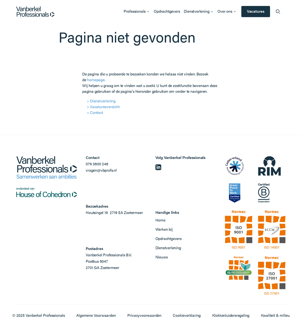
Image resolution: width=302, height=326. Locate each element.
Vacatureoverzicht (105, 106)
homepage (95, 79)
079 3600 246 (97, 163)
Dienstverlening (103, 101)
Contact (96, 112)
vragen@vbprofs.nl (101, 170)
